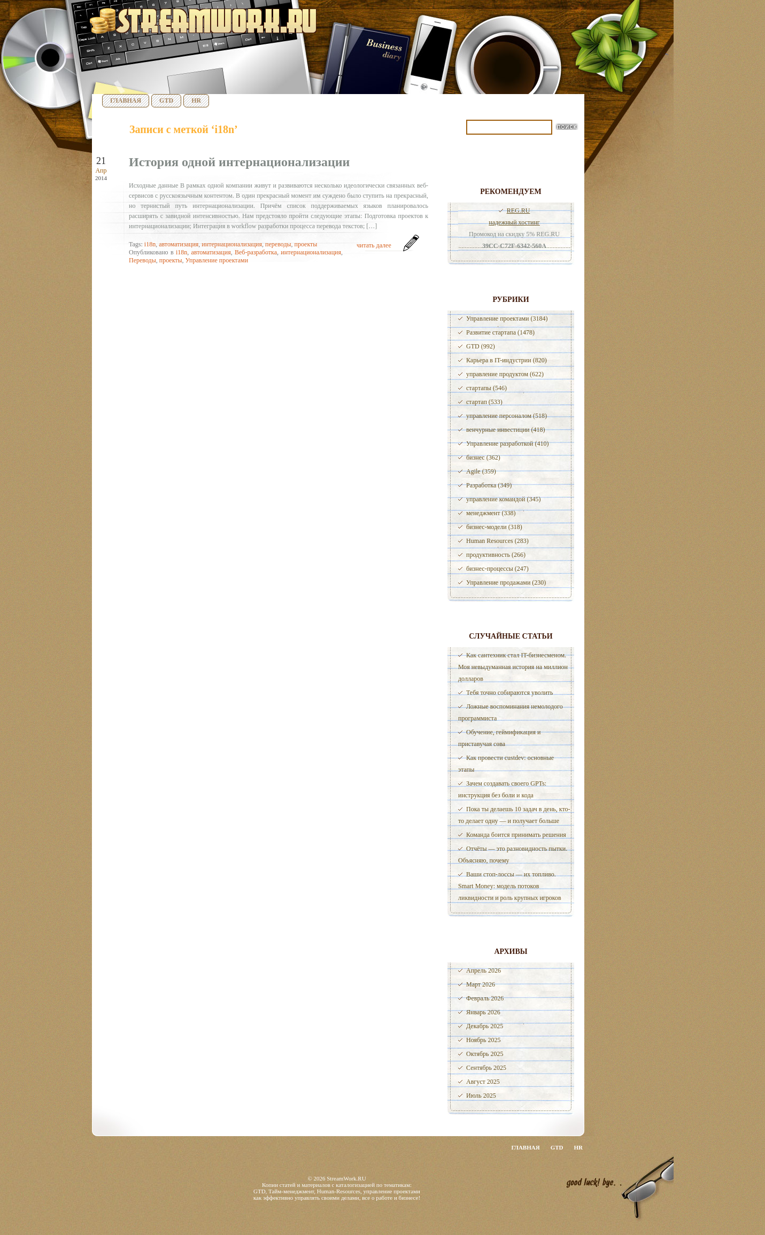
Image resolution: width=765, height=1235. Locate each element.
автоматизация (178, 244)
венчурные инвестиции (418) (505, 429)
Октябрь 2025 (485, 1054)
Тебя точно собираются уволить (509, 692)
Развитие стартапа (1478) (500, 332)
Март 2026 (480, 984)
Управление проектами (217, 260)
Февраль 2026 (485, 998)
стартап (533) (484, 402)
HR (196, 100)
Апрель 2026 (483, 970)
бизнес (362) (483, 457)
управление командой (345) (503, 499)
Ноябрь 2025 (483, 1040)
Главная (125, 100)
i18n (150, 244)
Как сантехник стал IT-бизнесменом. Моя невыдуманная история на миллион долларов (513, 666)
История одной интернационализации (239, 162)
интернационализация (232, 244)
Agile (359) (481, 471)
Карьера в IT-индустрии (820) (506, 360)
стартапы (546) (486, 388)
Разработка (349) (489, 485)
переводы (278, 244)
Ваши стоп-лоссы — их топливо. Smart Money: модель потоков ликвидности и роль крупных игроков (509, 886)
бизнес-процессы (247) (497, 568)
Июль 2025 (481, 1095)
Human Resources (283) (497, 541)
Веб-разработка (256, 252)
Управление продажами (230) (506, 582)
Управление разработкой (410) (507, 443)
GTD (166, 100)
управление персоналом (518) (506, 416)
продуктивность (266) (496, 554)
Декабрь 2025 (484, 1026)
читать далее (374, 245)
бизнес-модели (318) (494, 527)
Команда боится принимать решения (516, 834)
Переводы (142, 260)
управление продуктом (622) (505, 374)
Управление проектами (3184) (506, 318)
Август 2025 (483, 1081)
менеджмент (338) (490, 513)
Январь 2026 (483, 1012)
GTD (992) (480, 346)
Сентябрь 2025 (486, 1067)
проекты (306, 244)
